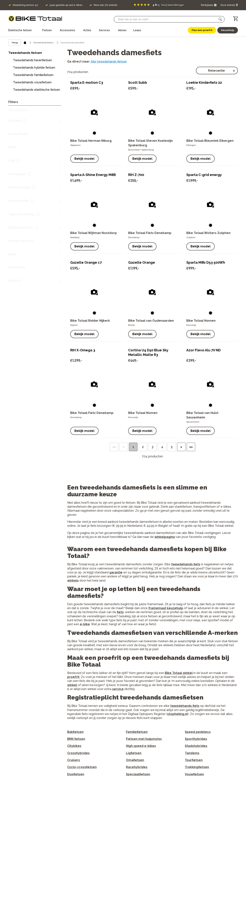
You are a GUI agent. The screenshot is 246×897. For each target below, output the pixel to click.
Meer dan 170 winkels (105, 5)
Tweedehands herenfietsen (32, 60)
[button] (220, 19)
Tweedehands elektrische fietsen (36, 89)
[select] (217, 70)
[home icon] (25, 42)
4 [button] (162, 447)
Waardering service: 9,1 (25, 5)
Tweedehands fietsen (43, 43)
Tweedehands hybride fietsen (34, 67)
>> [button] (191, 447)
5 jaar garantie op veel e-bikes (65, 5)
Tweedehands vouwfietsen (32, 82)
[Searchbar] (167, 19)
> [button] (181, 447)
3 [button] (152, 447)
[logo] (35, 19)
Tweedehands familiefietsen (33, 75)
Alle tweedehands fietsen (109, 61)
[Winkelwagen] (235, 18)
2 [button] (143, 447)
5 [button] (172, 447)
